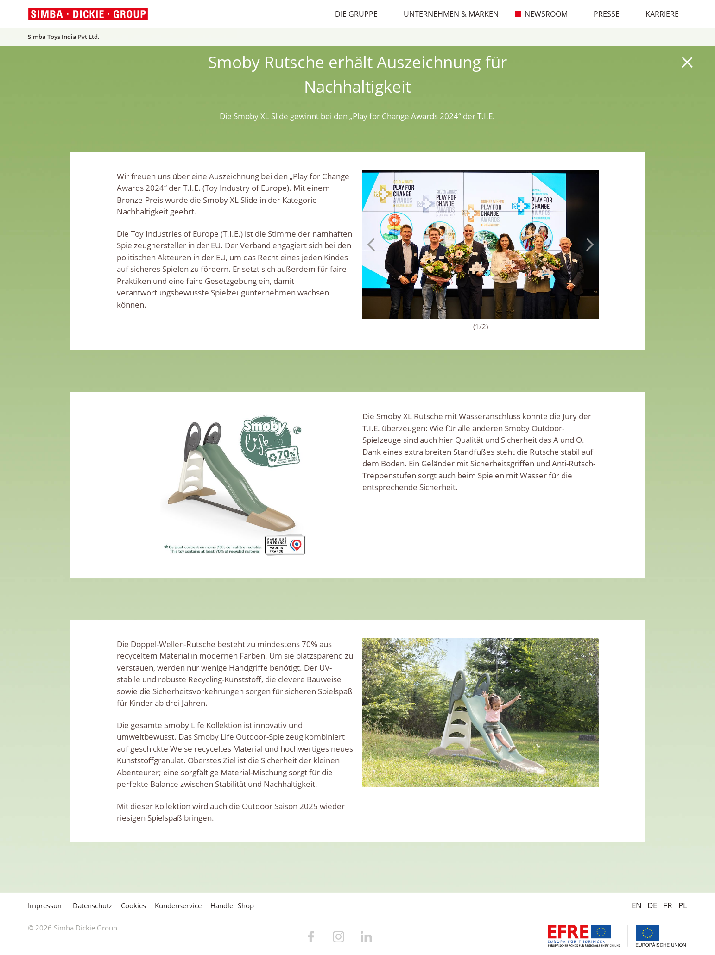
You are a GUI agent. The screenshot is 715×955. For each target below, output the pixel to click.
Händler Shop (232, 905)
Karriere (657, 14)
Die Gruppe (351, 14)
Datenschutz (92, 905)
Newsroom (541, 14)
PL (682, 905)
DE (652, 905)
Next (587, 244)
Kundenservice (178, 905)
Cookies (133, 905)
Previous (374, 244)
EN (637, 905)
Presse (602, 14)
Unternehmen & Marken (446, 14)
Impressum (46, 905)
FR (667, 905)
